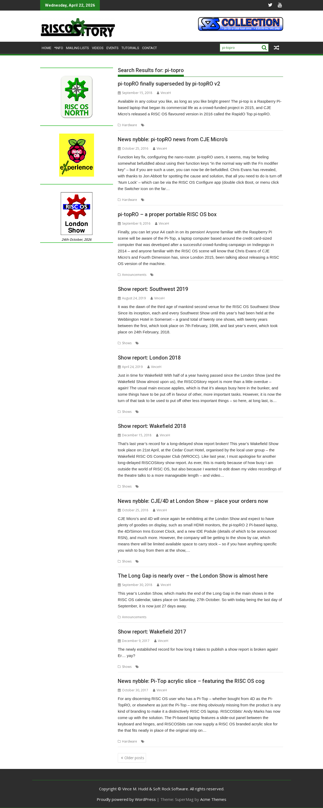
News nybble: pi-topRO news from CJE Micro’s (173, 139)
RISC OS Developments (233, 343)
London (146, 411)
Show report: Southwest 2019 (153, 289)
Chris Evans (154, 199)
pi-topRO (202, 125)
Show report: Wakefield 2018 (152, 426)
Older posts (134, 757)
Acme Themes (213, 799)
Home (46, 48)
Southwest (269, 343)
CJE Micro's (160, 125)
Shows (127, 343)
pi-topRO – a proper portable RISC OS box (167, 214)
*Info (58, 48)
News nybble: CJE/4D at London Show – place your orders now (193, 501)
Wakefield (170, 486)
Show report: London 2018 (149, 358)
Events (112, 48)
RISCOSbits (201, 741)
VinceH (164, 93)
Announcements (134, 274)
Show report (149, 666)
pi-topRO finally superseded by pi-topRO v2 (169, 84)
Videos (98, 48)
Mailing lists (77, 48)
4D (148, 125)
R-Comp (208, 343)
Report (145, 486)
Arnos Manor (150, 343)
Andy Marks (154, 741)
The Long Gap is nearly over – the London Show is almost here (193, 576)
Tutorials (130, 48)
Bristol (167, 343)
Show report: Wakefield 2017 (152, 632)
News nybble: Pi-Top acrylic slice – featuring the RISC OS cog (191, 681)
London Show (189, 561)
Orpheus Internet (186, 343)
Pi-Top (188, 125)
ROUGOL (160, 411)
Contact (149, 48)
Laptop (175, 125)
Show (256, 343)
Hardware (129, 125)
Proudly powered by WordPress (126, 799)
